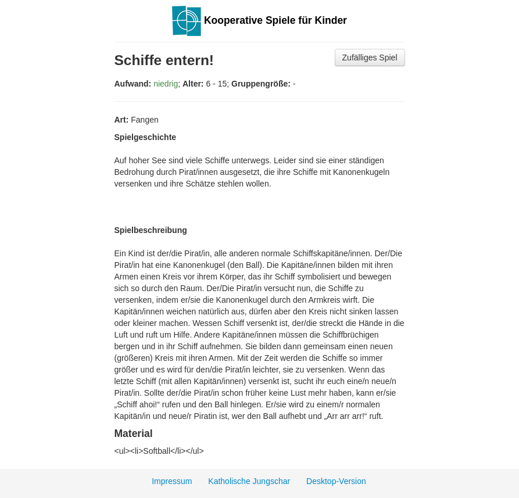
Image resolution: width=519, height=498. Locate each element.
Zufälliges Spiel (370, 57)
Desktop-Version (336, 481)
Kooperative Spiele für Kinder (259, 20)
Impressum (172, 481)
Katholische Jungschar (249, 481)
